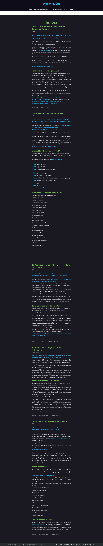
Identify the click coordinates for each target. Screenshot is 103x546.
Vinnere (37, 352)
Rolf (48, 107)
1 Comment (42, 107)
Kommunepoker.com (53, 258)
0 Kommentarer (43, 258)
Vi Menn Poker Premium (38, 524)
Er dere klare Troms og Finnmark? (48, 113)
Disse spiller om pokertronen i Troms (49, 421)
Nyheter (84, 12)
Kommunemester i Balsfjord (59, 438)
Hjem (81, 12)
